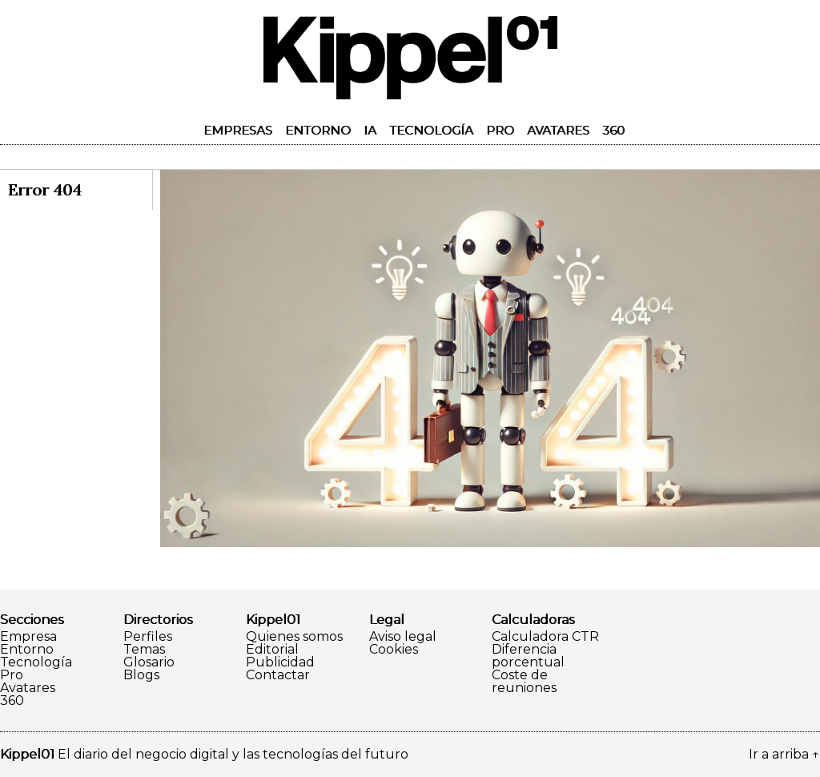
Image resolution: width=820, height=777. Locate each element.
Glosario (149, 662)
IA (370, 130)
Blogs (141, 675)
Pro (500, 130)
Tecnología (431, 130)
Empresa (28, 636)
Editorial (272, 649)
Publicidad (280, 662)
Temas (144, 649)
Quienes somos (294, 636)
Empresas (237, 130)
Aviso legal (402, 636)
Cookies (393, 649)
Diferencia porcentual (528, 656)
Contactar (278, 675)
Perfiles (147, 636)
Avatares (558, 130)
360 (613, 130)
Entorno (318, 130)
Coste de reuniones (524, 681)
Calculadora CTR (545, 636)
